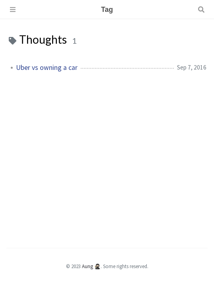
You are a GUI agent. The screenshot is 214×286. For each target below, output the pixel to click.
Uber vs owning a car (47, 67)
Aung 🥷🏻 (91, 266)
